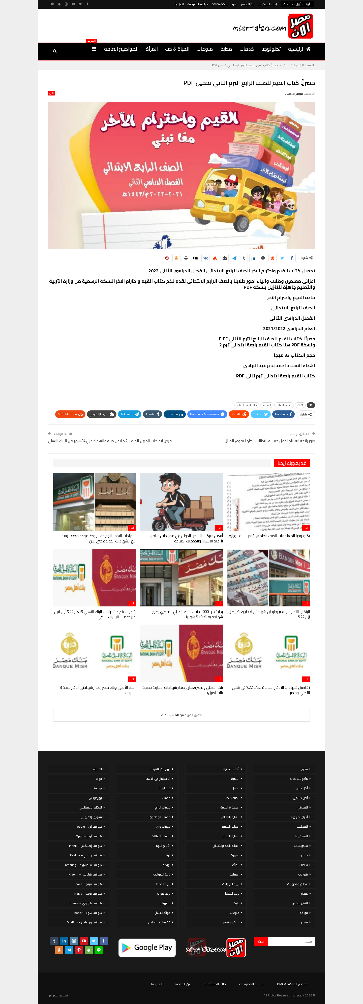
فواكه (304, 913)
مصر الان (53, 995)
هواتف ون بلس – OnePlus (84, 922)
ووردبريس (95, 798)
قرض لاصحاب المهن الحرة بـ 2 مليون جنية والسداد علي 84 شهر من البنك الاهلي (110, 440)
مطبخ (226, 48)
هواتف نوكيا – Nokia (88, 893)
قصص (304, 922)
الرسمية (267, 405)
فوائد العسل (162, 913)
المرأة (152, 48)
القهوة (234, 855)
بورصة (166, 865)
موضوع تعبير (231, 922)
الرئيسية (299, 48)
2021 (300, 405)
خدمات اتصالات (161, 836)
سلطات (303, 865)
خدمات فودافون (159, 817)
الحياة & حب (177, 48)
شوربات (303, 874)
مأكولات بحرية (299, 779)
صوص (304, 855)
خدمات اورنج (162, 807)
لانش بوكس (300, 903)
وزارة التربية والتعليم (247, 405)
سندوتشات (301, 846)
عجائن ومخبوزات (297, 884)
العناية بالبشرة (230, 826)
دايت (236, 903)
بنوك (167, 855)
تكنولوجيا (271, 48)
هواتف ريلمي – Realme (86, 855)
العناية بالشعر (231, 836)
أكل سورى (301, 788)
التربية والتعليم (284, 405)
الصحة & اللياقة (229, 807)
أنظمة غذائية (231, 769)
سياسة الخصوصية (198, 4)
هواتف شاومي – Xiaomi (85, 874)
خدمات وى (163, 826)
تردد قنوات (163, 893)
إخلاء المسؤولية (267, 4)
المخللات (302, 826)
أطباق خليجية (299, 817)
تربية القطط (232, 893)
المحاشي (302, 807)
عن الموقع (247, 4)
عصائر (304, 893)
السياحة (234, 874)
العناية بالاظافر (230, 817)
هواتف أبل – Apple (89, 826)
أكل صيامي (300, 798)
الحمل (235, 788)
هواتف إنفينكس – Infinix (85, 846)
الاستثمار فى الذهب (157, 779)
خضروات (165, 903)
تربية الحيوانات (230, 884)
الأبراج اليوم (163, 846)
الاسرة (235, 779)
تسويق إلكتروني (91, 817)
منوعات (205, 48)
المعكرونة (301, 836)
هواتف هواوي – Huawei (85, 903)
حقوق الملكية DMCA (224, 4)
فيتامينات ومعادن (159, 922)
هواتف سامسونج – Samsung (83, 865)
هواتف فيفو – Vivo (89, 884)
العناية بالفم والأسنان (226, 846)
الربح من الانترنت (160, 769)
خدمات (246, 48)
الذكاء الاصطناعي (90, 807)
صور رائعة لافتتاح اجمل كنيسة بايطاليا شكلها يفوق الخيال (270, 440)
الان (51, 93)
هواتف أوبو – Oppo (89, 836)
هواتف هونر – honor (88, 913)
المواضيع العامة (121, 48)
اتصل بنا (179, 4)
